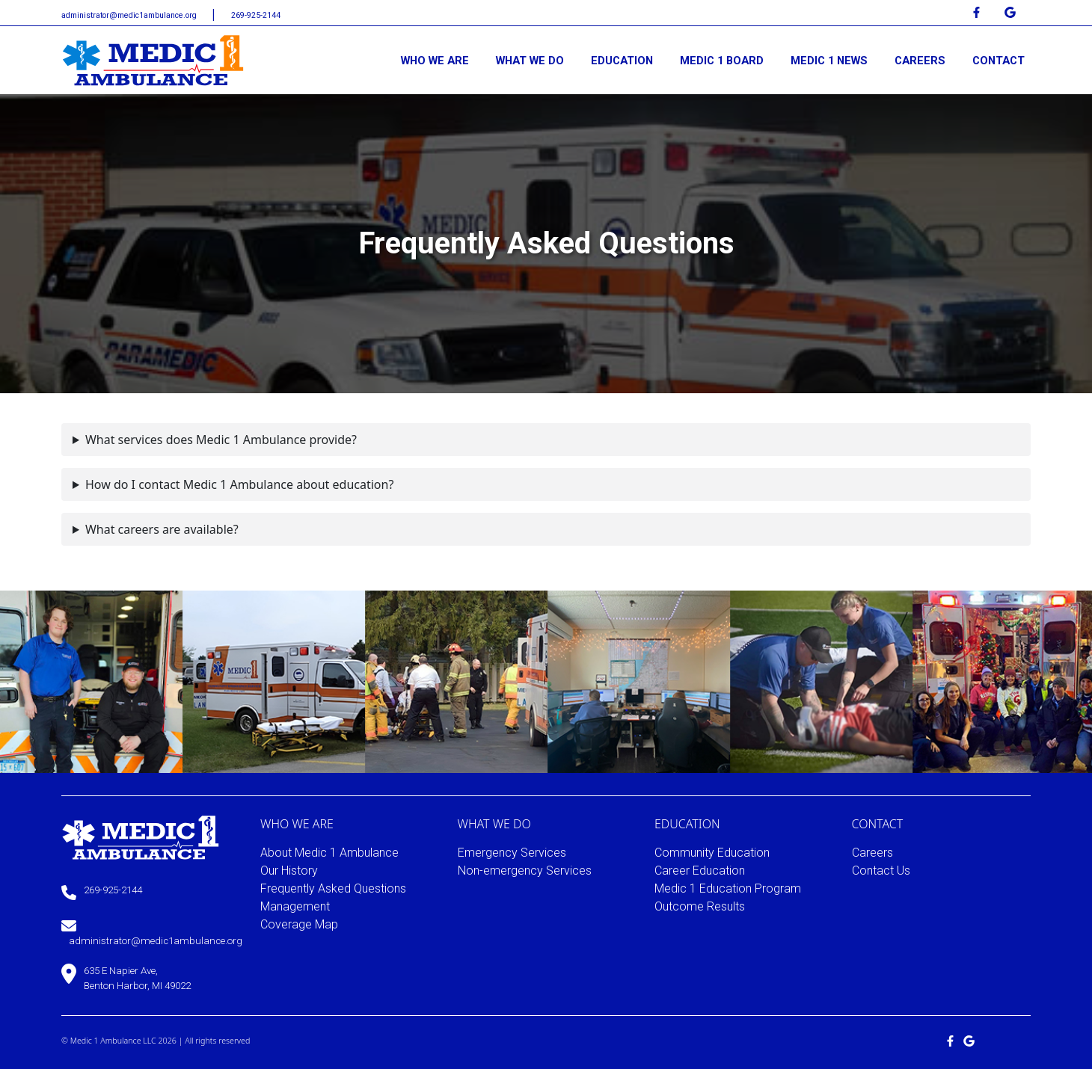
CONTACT (998, 60)
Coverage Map (299, 924)
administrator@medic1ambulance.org (130, 15)
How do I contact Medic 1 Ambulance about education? (239, 484)
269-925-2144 (255, 15)
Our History (289, 870)
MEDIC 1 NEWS (829, 60)
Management (295, 906)
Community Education (712, 852)
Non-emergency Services (525, 870)
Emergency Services (512, 852)
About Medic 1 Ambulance (329, 852)
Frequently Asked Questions (333, 888)
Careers (872, 852)
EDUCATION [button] (622, 60)
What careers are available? (162, 529)
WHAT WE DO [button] (530, 60)
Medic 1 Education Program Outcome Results (727, 897)
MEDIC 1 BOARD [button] (722, 60)
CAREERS (920, 60)
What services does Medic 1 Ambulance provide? (221, 439)
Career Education (699, 870)
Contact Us (881, 870)
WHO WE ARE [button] (435, 60)
